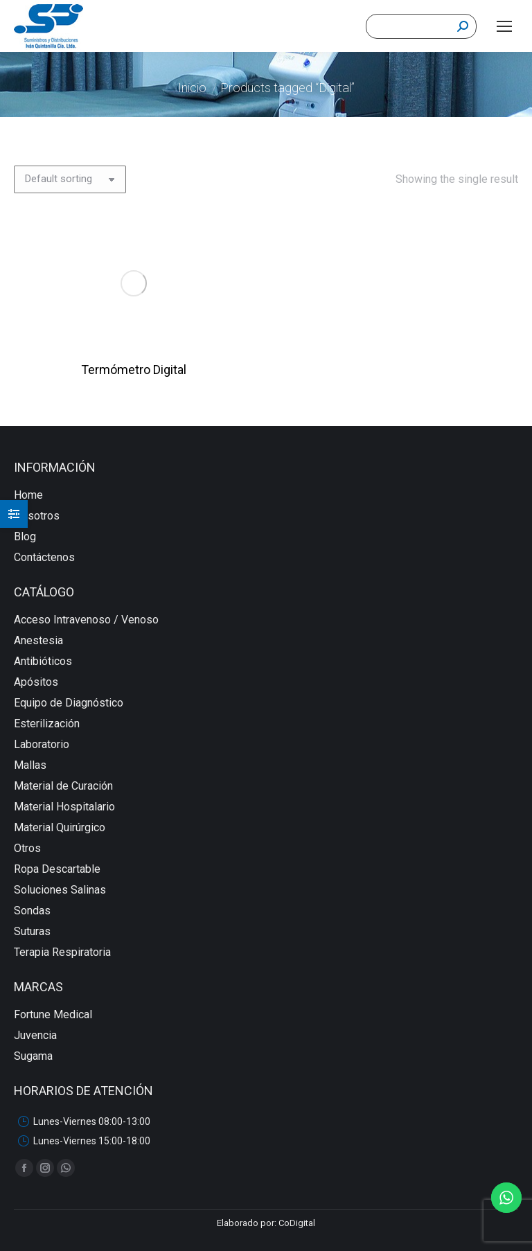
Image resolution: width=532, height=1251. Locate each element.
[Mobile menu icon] (504, 26)
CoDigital (296, 1223)
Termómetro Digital (133, 369)
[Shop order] (70, 179)
